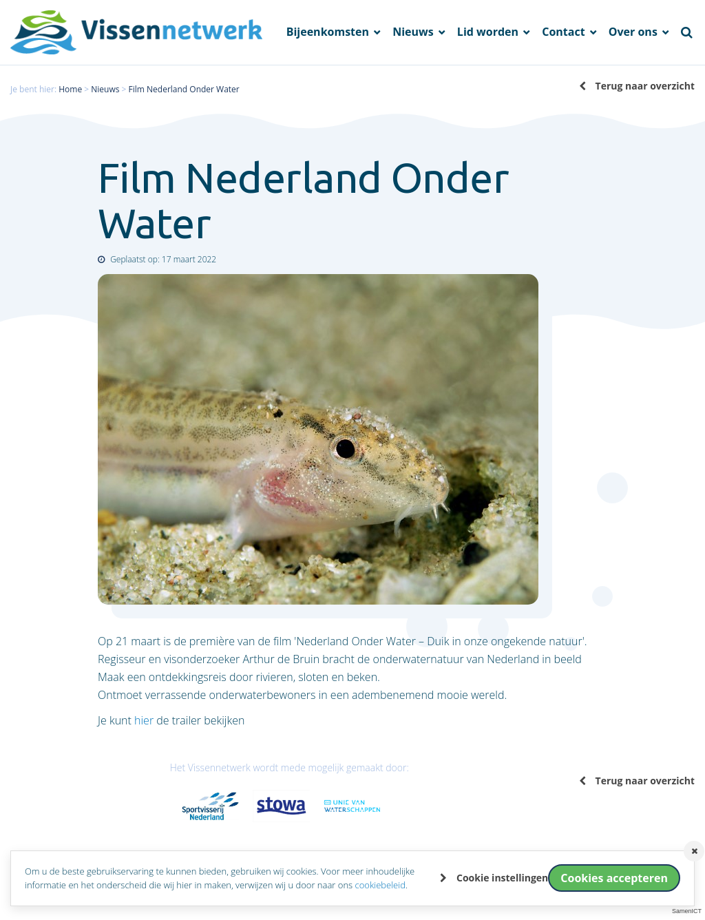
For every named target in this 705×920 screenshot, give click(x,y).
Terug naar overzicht (645, 85)
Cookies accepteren (614, 878)
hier (144, 720)
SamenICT (687, 911)
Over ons (634, 32)
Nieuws (414, 32)
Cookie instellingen (502, 877)
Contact (565, 32)
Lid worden (489, 32)
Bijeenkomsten (329, 32)
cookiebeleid (380, 885)
